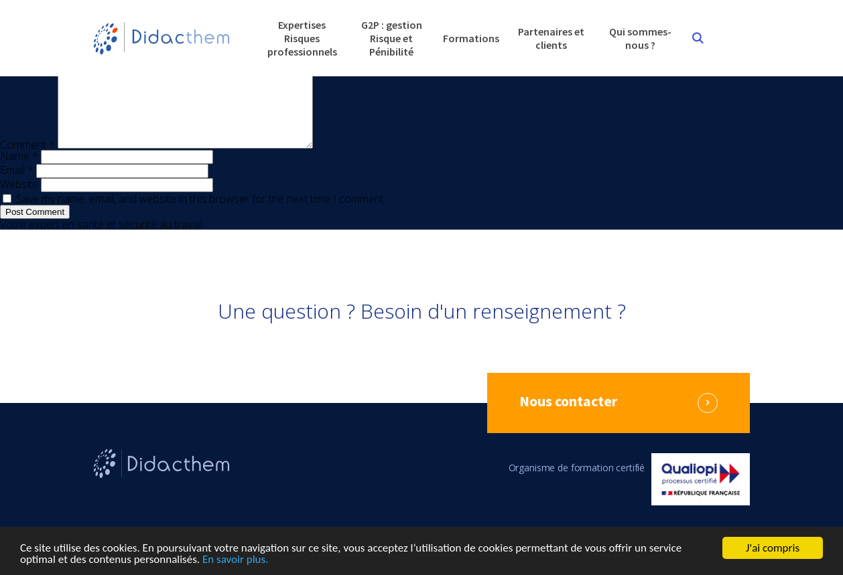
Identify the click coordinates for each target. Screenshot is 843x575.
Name (19, 172)
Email (17, 186)
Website (19, 200)
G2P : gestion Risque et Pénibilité (391, 38)
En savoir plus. (235, 561)
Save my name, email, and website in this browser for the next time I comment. (201, 215)
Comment (27, 160)
